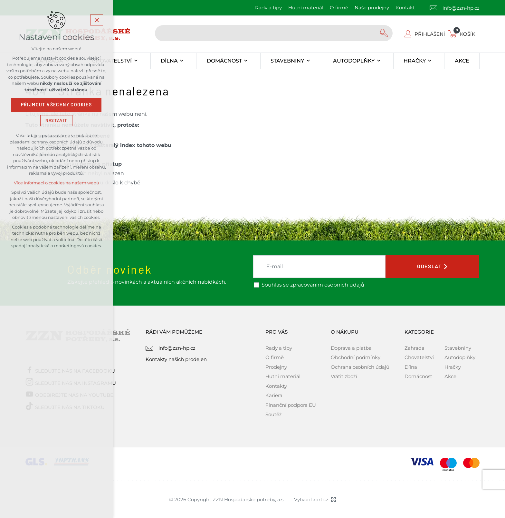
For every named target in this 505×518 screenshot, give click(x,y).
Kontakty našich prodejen (176, 359)
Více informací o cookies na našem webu (56, 183)
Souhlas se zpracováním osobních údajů (313, 285)
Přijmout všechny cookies (56, 104)
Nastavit (56, 120)
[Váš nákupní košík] (463, 34)
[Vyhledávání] (384, 33)
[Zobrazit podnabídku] (136, 61)
